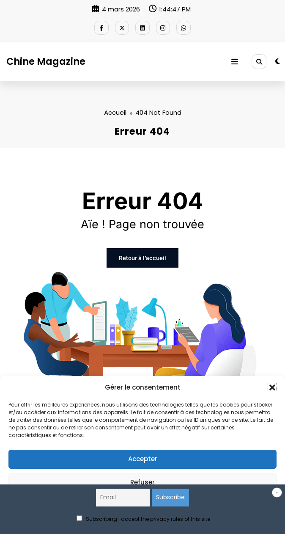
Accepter (142, 458)
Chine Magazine (45, 60)
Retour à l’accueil (142, 256)
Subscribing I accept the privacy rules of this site (143, 519)
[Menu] (235, 60)
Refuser (142, 482)
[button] (272, 387)
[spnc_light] (277, 60)
